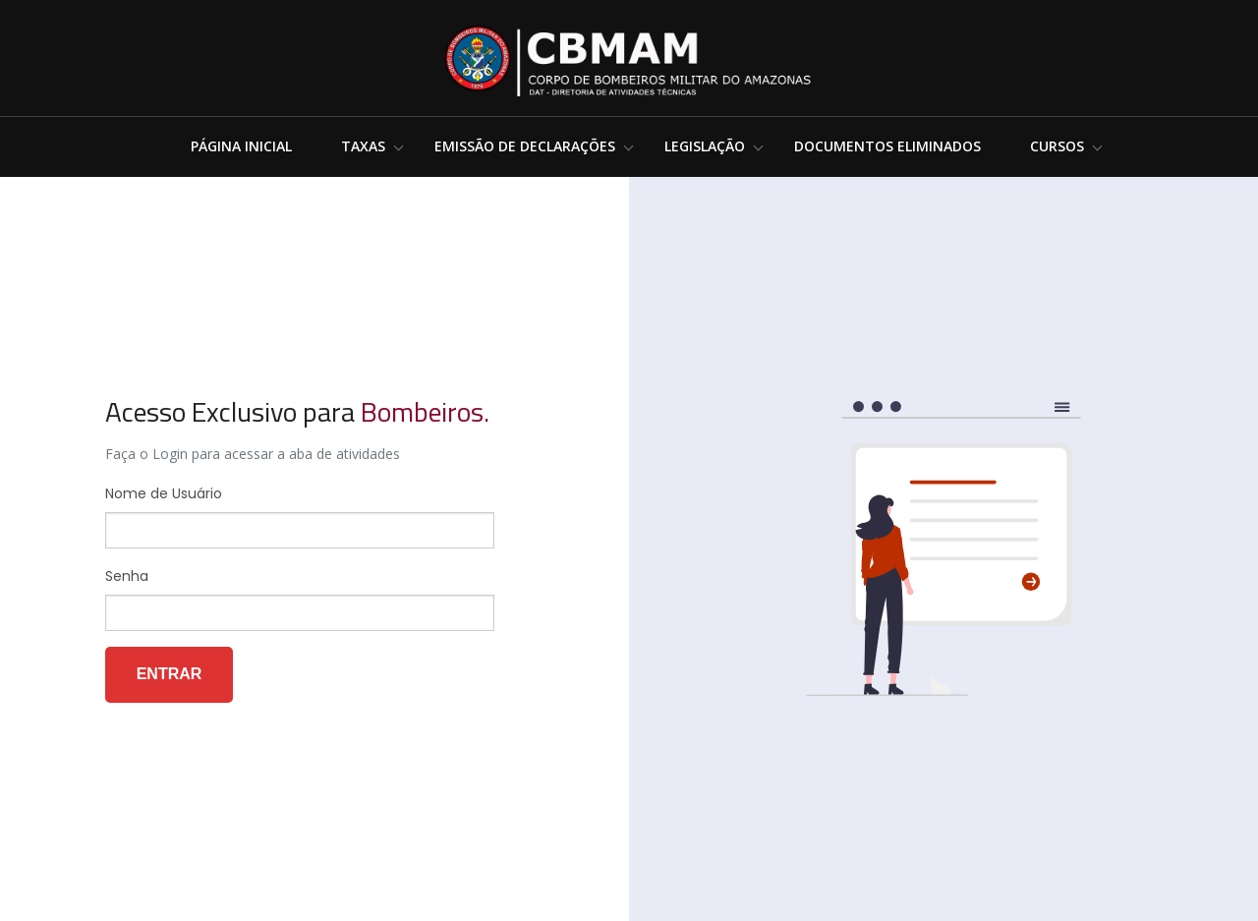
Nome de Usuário (163, 493)
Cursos (1057, 146)
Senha (126, 576)
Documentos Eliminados (887, 146)
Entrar (169, 673)
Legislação (704, 146)
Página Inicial (241, 146)
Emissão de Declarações (524, 146)
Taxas (363, 146)
